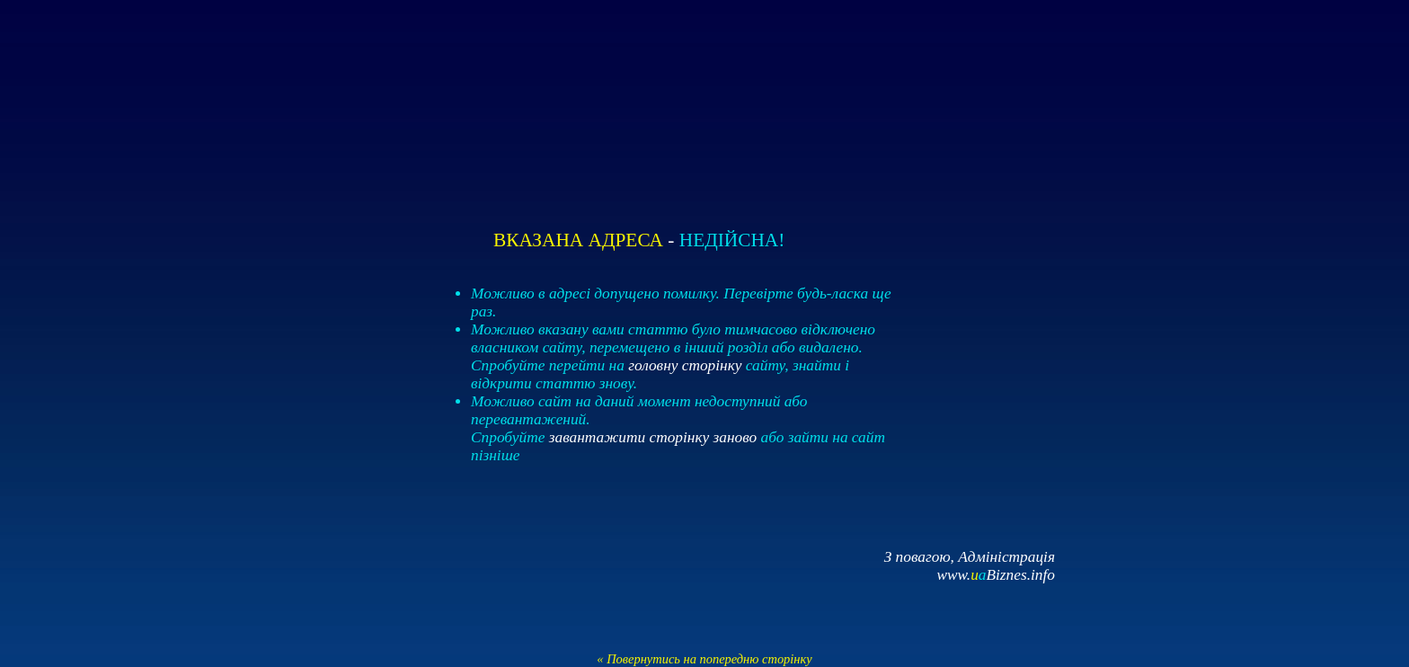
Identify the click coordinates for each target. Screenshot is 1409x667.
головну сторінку (684, 365)
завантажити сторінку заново (653, 437)
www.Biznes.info (995, 574)
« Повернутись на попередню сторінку (704, 659)
